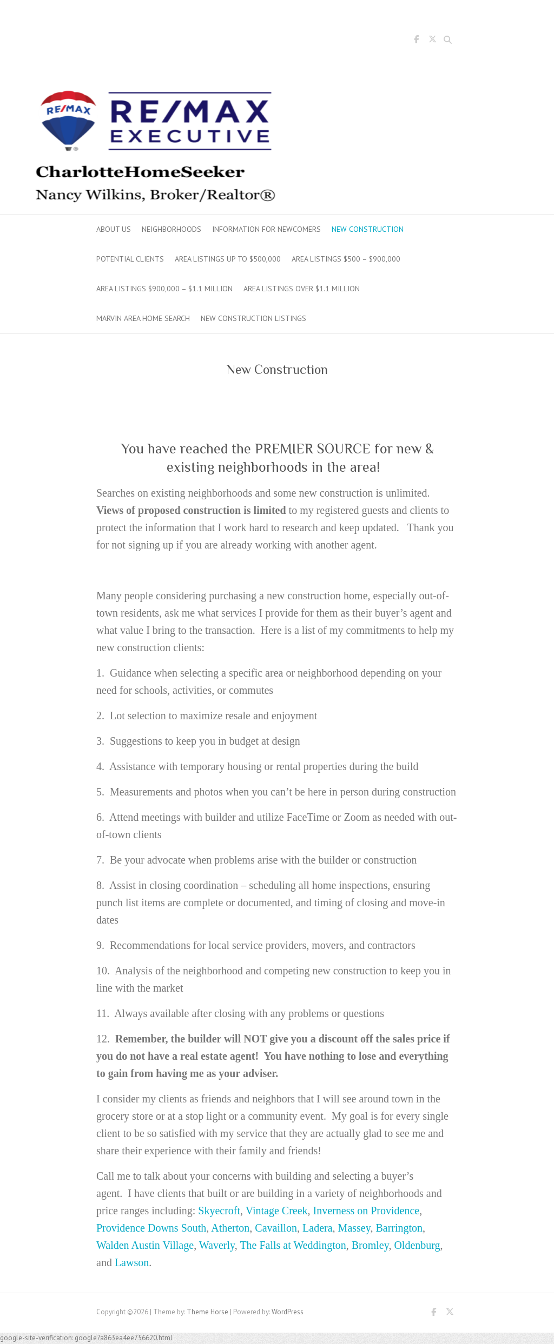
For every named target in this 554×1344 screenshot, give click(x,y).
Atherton (230, 1228)
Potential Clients (130, 259)
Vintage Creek (277, 1210)
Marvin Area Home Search (143, 318)
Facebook (416, 41)
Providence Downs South (151, 1228)
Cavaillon (276, 1228)
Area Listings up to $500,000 (228, 259)
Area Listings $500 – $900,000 (346, 259)
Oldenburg (417, 1245)
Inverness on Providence (366, 1210)
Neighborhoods (171, 229)
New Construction (368, 229)
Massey (354, 1228)
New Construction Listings (253, 318)
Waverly (217, 1245)
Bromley (370, 1245)
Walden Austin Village (145, 1245)
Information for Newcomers (266, 229)
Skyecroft (219, 1210)
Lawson (132, 1262)
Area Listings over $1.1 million (301, 288)
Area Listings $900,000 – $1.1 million (164, 288)
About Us (113, 229)
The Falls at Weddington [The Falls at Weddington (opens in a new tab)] (293, 1245)
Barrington (399, 1228)
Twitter (432, 41)
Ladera (317, 1228)
